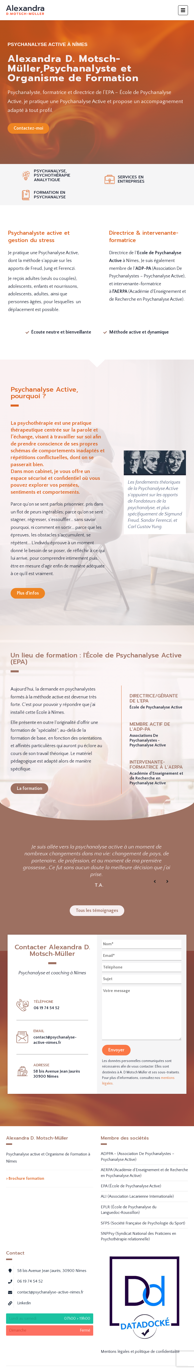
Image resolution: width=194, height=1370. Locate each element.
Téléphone (43, 1001)
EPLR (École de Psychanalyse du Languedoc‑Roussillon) (128, 1210)
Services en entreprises (131, 179)
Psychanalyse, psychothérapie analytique (52, 175)
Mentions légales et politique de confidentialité (140, 1351)
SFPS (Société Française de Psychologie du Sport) (143, 1223)
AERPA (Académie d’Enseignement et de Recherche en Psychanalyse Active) (144, 1173)
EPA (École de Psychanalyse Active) (131, 1186)
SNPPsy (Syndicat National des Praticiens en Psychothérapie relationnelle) (138, 1236)
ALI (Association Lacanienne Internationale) (137, 1196)
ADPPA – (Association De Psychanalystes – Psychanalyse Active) (137, 1156)
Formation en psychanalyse (50, 195)
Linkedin (24, 1303)
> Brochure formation (25, 1178)
